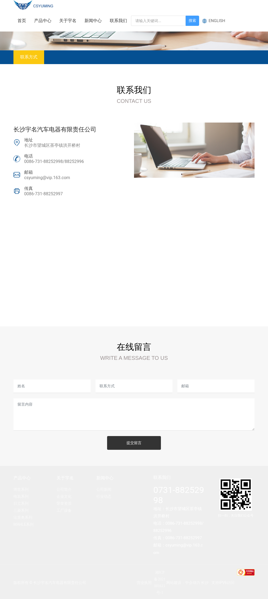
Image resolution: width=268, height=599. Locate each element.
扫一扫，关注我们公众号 (235, 515)
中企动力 (192, 582)
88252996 (74, 161)
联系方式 (28, 57)
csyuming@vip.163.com (47, 177)
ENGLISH (217, 20)
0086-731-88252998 (43, 161)
